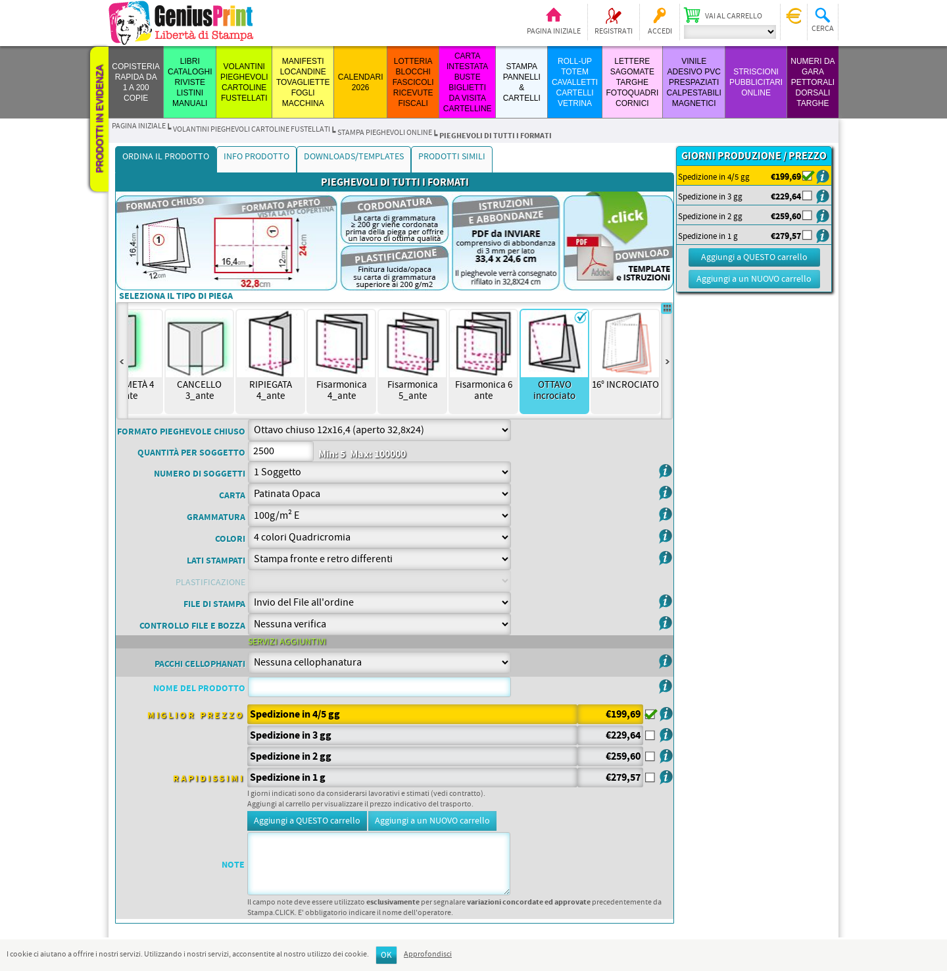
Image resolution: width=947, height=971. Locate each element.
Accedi (660, 31)
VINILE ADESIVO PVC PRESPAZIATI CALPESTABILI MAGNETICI (694, 82)
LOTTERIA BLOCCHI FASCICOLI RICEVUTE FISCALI (413, 82)
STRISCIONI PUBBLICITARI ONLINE (756, 82)
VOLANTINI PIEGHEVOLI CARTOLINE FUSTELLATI (251, 129)
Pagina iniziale (554, 31)
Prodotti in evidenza (99, 119)
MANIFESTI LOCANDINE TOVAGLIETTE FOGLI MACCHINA (303, 82)
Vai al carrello (733, 16)
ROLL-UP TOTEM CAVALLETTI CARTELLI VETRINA (575, 82)
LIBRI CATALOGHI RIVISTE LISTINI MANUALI (190, 82)
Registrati (614, 31)
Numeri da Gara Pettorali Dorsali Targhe (812, 82)
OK (386, 955)
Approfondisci (428, 954)
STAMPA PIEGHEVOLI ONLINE (384, 133)
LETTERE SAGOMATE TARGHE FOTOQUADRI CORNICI (632, 82)
